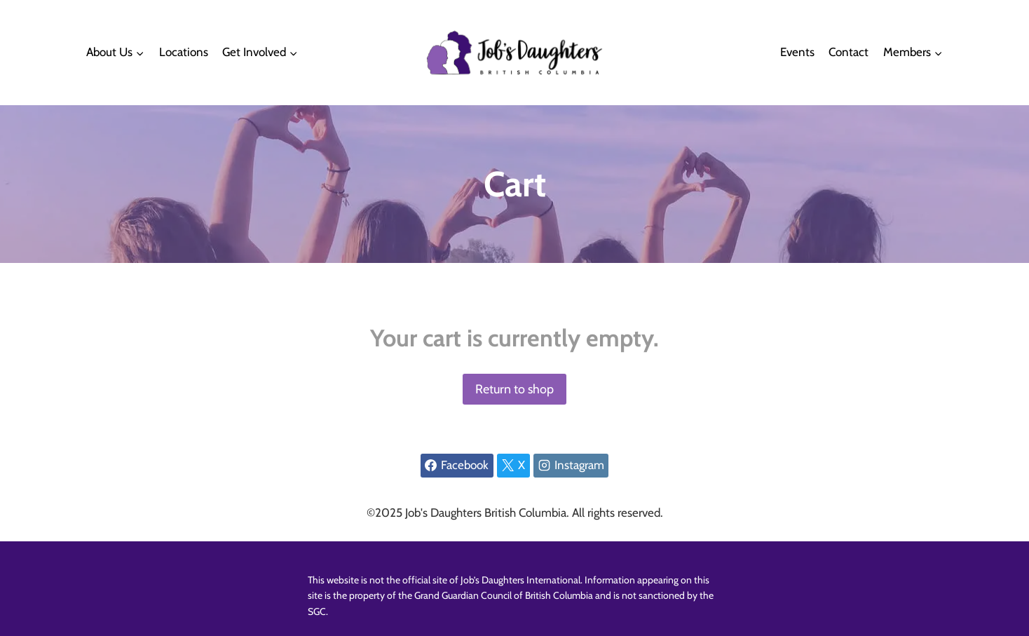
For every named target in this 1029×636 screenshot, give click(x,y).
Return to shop (514, 389)
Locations (183, 52)
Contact (848, 52)
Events (797, 52)
